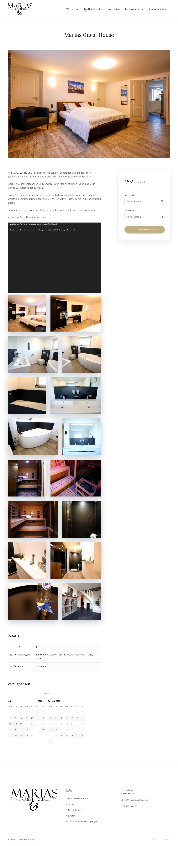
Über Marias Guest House (77, 798)
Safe (90, 654)
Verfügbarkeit (72, 804)
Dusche (53, 654)
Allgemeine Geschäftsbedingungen (81, 822)
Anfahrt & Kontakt (74, 810)
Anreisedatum (131, 195)
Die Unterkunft (91, 9)
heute (47, 693)
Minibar (82, 654)
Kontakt (166, 840)
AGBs (155, 840)
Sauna (38, 658)
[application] (54, 258)
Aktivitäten (113, 9)
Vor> (74, 693)
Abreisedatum (131, 210)
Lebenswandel (131, 9)
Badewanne (41, 654)
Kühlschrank (70, 654)
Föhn (60, 654)
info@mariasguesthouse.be (135, 800)
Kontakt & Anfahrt (157, 9)
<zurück (19, 693)
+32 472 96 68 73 (129, 806)
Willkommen (71, 9)
